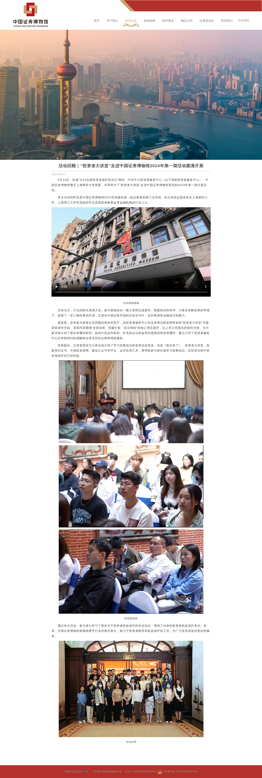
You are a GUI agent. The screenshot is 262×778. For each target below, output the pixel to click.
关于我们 (112, 20)
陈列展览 (168, 20)
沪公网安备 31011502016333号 (177, 771)
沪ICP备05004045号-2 (144, 771)
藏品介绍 (187, 20)
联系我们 (227, 20)
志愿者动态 (207, 20)
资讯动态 (131, 20)
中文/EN (243, 20)
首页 (96, 20)
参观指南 (149, 20)
